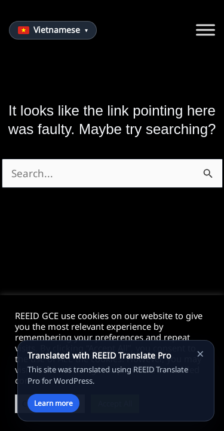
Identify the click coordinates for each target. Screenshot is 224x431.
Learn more (53, 403)
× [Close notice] (200, 353)
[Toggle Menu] (205, 30)
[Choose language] (53, 30)
